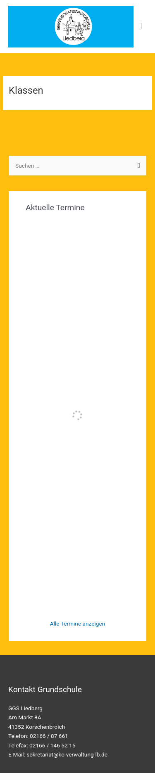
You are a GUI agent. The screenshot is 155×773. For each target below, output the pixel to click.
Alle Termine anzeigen (77, 623)
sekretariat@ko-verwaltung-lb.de (66, 754)
